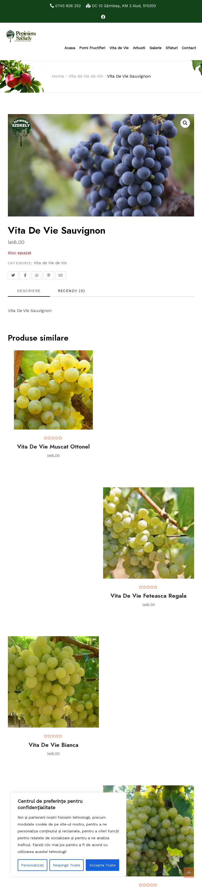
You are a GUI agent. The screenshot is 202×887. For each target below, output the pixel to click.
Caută (74, 784)
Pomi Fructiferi (92, 48)
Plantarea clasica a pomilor (31, 753)
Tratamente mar (21, 727)
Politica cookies (19, 687)
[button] (185, 123)
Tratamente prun (21, 745)
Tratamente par (20, 736)
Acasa (69, 48)
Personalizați (32, 865)
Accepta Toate (102, 865)
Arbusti (139, 48)
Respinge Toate (66, 865)
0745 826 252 (63, 5)
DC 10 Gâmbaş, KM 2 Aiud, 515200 (121, 5)
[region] (68, 834)
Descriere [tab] (29, 291)
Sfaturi (172, 48)
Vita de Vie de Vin (85, 76)
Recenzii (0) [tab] (71, 291)
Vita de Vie (119, 48)
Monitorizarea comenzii (26, 701)
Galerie (155, 48)
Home (58, 76)
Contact (189, 48)
